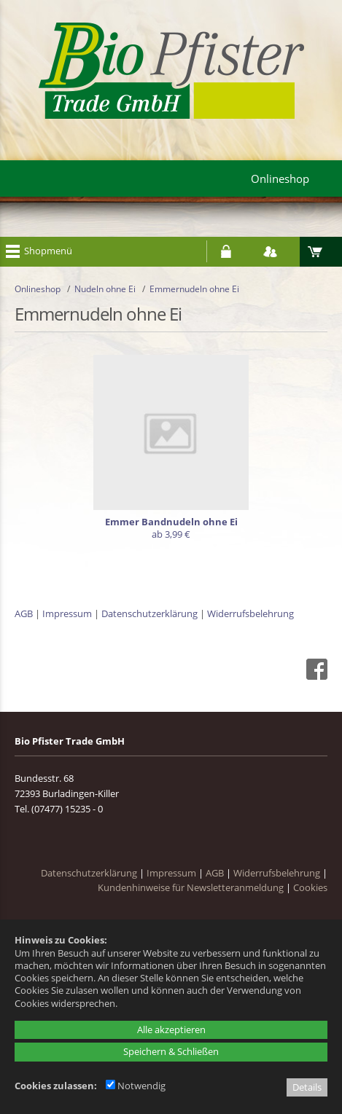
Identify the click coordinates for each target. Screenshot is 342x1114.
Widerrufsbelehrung (250, 613)
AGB (24, 613)
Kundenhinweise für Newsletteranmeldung (191, 887)
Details (307, 1087)
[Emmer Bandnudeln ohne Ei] (171, 451)
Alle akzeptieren (171, 1029)
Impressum (67, 613)
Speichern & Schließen (171, 1051)
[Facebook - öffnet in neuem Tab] (315, 676)
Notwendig (136, 1085)
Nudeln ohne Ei (105, 289)
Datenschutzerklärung (149, 613)
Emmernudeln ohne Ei (194, 289)
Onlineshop (38, 289)
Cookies (310, 887)
